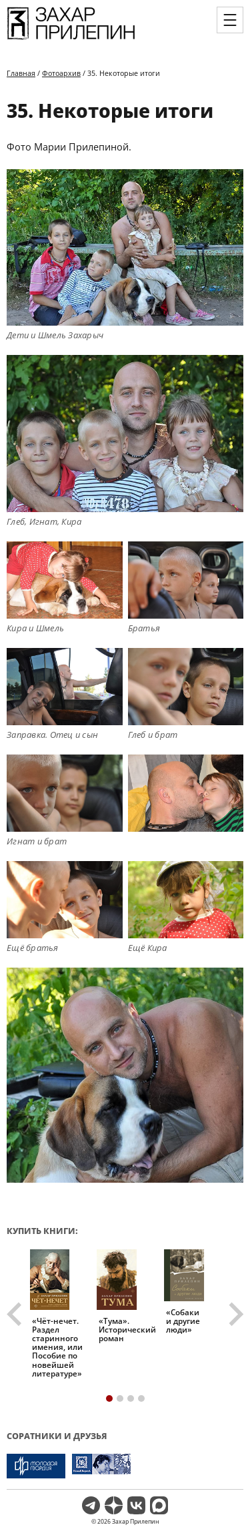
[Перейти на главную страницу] (71, 38)
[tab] (109, 1398)
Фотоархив (61, 73)
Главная (21, 73)
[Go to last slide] (16, 1314)
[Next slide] (234, 1314)
